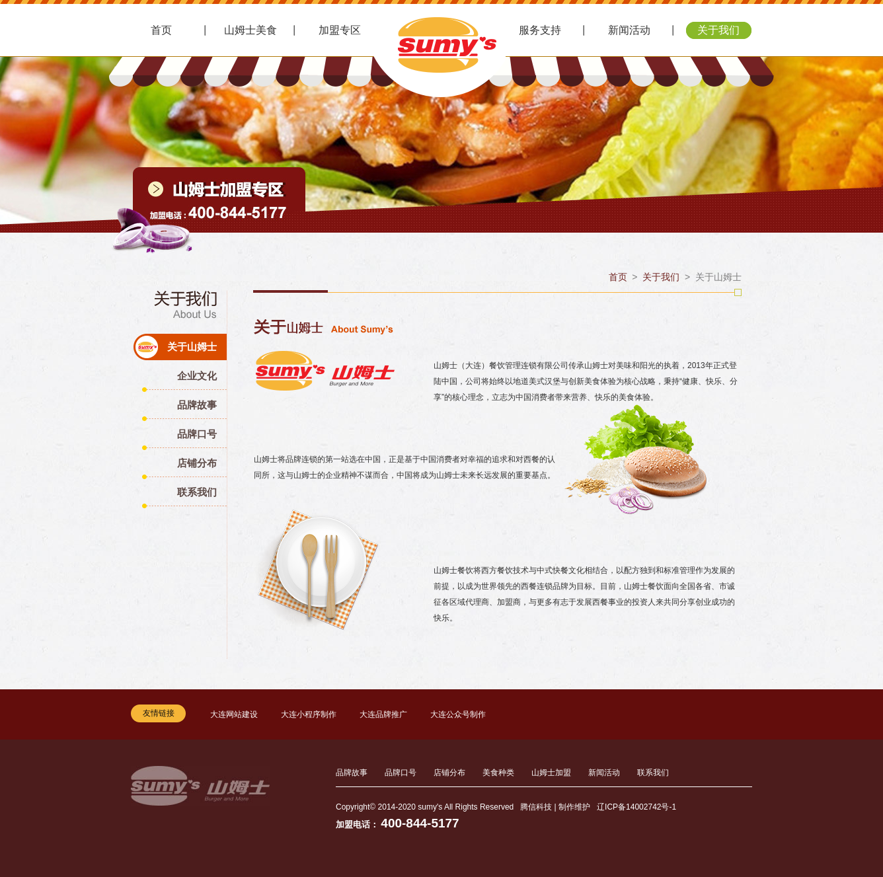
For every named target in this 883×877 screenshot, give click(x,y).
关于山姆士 (192, 346)
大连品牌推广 (383, 714)
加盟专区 (340, 30)
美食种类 (498, 772)
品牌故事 (197, 404)
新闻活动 (629, 30)
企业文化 (197, 375)
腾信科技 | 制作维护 (555, 807)
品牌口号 (197, 433)
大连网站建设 (234, 714)
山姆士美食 (250, 30)
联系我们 (197, 492)
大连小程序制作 (308, 714)
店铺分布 (197, 463)
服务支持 (540, 30)
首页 (161, 30)
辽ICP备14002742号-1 (636, 807)
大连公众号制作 (458, 714)
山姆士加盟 (551, 772)
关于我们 (718, 30)
